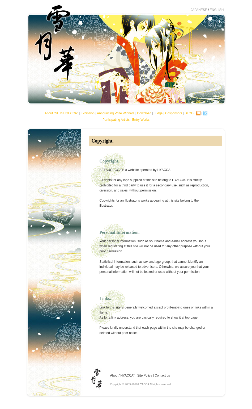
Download (144, 113)
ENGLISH (217, 10)
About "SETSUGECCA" (61, 113)
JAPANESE (199, 10)
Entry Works (141, 120)
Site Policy (144, 375)
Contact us (162, 375)
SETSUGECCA (54, 46)
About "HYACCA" (122, 375)
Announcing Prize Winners (115, 113)
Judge (158, 113)
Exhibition (88, 113)
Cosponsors (173, 113)
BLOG (189, 113)
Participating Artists (116, 120)
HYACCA (143, 384)
